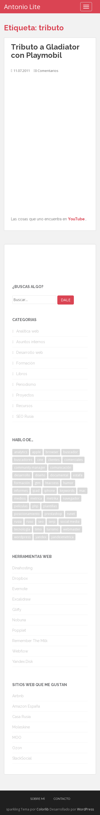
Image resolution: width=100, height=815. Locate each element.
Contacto (62, 799)
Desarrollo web (29, 352)
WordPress (85, 809)
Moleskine (21, 727)
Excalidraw (21, 599)
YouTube (76, 219)
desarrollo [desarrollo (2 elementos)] (22, 475)
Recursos (24, 406)
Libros (21, 374)
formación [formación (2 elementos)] (22, 483)
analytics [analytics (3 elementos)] (20, 452)
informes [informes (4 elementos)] (21, 490)
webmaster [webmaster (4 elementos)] (71, 529)
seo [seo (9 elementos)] (41, 521)
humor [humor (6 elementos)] (68, 483)
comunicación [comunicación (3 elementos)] (60, 467)
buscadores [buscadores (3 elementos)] (23, 459)
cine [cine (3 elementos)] (40, 459)
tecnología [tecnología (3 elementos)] (22, 529)
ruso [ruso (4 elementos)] (29, 521)
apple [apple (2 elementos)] (36, 452)
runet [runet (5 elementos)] (71, 514)
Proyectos (25, 395)
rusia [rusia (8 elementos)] (18, 521)
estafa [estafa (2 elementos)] (77, 475)
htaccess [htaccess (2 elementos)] (51, 483)
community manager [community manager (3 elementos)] (29, 467)
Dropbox (20, 578)
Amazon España (26, 706)
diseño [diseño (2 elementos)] (40, 475)
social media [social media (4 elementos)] (69, 521)
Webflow (20, 651)
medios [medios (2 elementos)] (20, 498)
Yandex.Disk (22, 661)
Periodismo (26, 384)
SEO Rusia (25, 416)
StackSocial (22, 758)
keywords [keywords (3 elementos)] (67, 490)
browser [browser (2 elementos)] (52, 452)
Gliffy (16, 609)
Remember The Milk (29, 641)
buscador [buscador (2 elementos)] (70, 452)
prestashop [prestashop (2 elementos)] (53, 514)
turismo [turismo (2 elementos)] (52, 529)
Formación (25, 363)
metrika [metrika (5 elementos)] (52, 498)
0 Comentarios (46, 70)
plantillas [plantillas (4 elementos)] (50, 506)
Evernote (19, 589)
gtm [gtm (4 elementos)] (38, 483)
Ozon (17, 748)
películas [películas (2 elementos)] (20, 506)
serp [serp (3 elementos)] (52, 521)
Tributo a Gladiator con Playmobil (45, 51)
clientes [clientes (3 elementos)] (53, 459)
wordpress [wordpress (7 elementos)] (22, 537)
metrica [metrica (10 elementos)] (36, 498)
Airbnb (18, 696)
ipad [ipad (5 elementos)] (36, 490)
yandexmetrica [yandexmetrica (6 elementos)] (62, 537)
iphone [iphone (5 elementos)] (49, 490)
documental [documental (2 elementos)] (59, 475)
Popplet (19, 630)
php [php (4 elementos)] (35, 506)
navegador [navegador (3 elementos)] (71, 498)
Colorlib (43, 809)
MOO (16, 737)
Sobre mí (37, 799)
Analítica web (27, 331)
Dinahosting (22, 568)
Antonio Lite (22, 6)
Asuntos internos (30, 342)
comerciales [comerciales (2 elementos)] (73, 459)
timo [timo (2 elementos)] (38, 529)
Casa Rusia (21, 717)
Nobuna (19, 620)
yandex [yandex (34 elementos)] (40, 537)
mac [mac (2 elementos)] (82, 490)
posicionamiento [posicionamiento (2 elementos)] (27, 514)
